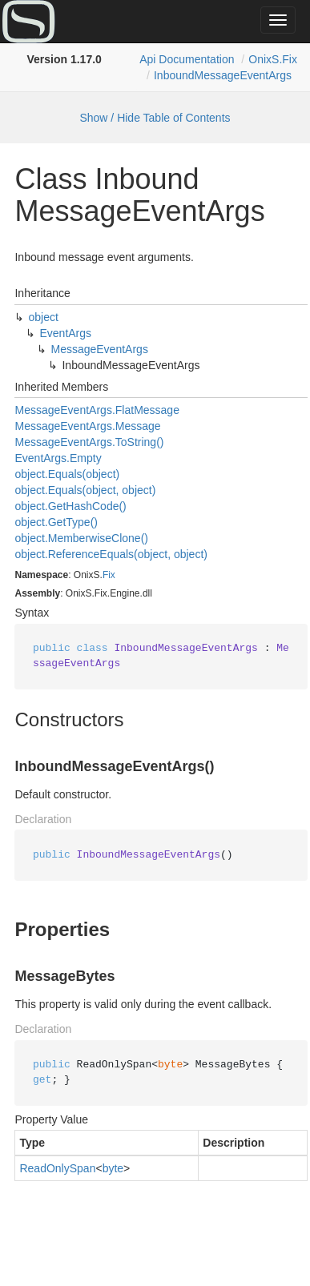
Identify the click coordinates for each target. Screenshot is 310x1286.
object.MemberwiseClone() (81, 538)
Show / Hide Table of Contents (154, 117)
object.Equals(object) (66, 474)
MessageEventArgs (98, 349)
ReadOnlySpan (57, 1168)
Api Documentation (186, 59)
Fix (109, 575)
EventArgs (65, 333)
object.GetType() (56, 522)
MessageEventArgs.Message (87, 426)
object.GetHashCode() (70, 506)
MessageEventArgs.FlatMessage (96, 410)
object (43, 317)
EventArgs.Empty (57, 458)
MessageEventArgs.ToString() (88, 442)
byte (113, 1168)
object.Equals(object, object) (84, 490)
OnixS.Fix (272, 59)
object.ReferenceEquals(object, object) (110, 554)
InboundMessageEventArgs (223, 75)
